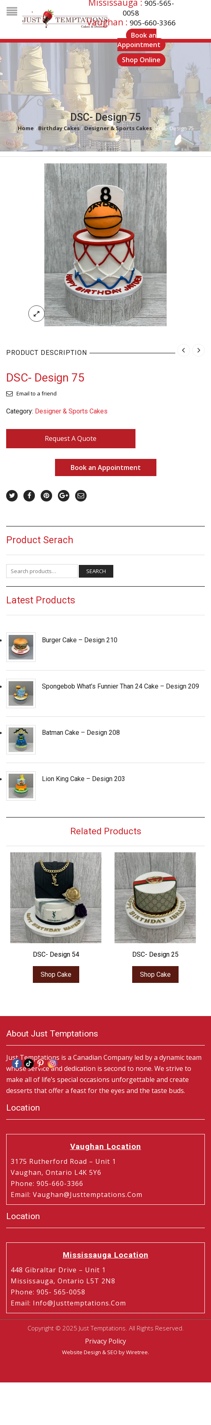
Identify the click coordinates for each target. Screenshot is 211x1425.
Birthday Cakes (59, 128)
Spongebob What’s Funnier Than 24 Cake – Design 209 (120, 686)
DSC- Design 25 (155, 954)
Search (96, 571)
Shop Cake (56, 974)
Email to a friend (36, 393)
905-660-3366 (153, 22)
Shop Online (141, 59)
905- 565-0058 (61, 1291)
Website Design (81, 1352)
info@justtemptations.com (79, 1303)
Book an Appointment (106, 467)
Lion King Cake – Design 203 (83, 779)
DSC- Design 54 (56, 954)
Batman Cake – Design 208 (81, 732)
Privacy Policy (105, 1341)
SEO (112, 1352)
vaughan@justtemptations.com (87, 1194)
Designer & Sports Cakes (118, 128)
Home (26, 128)
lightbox (36, 313)
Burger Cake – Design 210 (79, 640)
